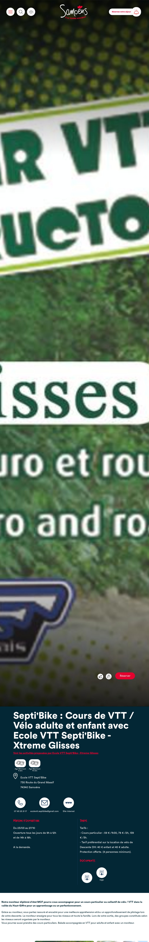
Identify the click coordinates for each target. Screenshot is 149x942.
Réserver (125, 676)
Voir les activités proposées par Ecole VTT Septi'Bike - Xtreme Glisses (55, 753)
